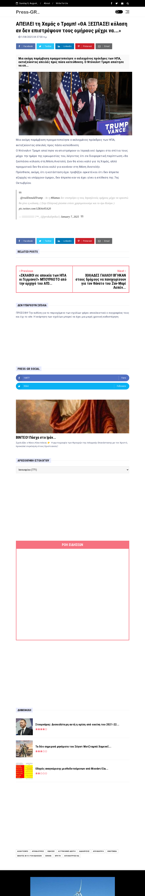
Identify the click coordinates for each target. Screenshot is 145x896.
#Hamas (55, 197)
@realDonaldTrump (31, 197)
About (47, 3)
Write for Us (62, 3)
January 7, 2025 (70, 216)
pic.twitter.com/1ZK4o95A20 (35, 208)
